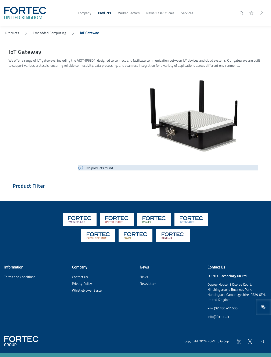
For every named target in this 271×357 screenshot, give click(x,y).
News (144, 276)
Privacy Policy (82, 283)
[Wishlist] (251, 13)
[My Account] (262, 13)
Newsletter (148, 283)
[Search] (240, 13)
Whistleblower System (88, 290)
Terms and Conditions (19, 276)
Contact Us (80, 276)
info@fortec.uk (218, 316)
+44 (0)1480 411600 (222, 308)
